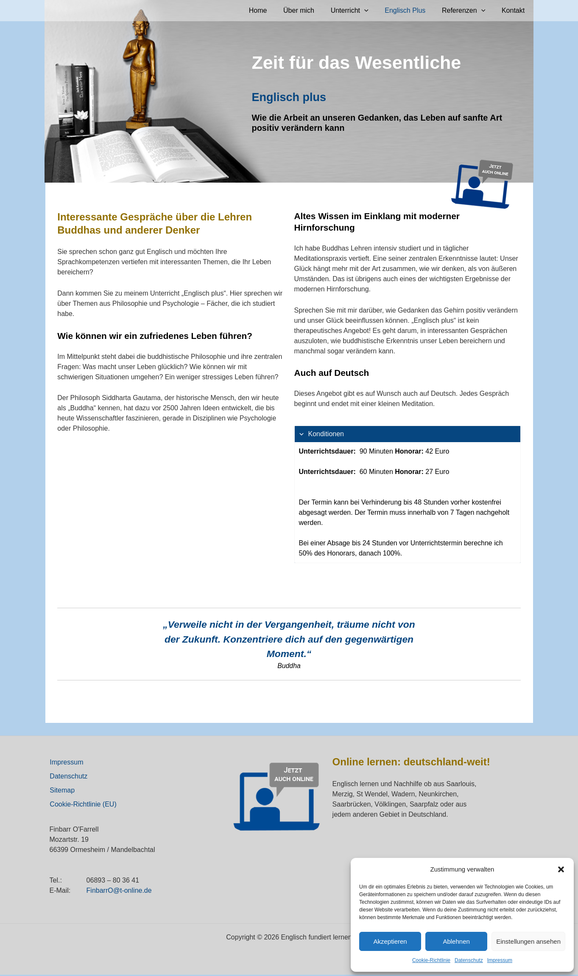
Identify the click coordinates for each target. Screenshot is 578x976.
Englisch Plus (412, 10)
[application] (374, 10)
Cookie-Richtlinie (431, 960)
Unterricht (359, 10)
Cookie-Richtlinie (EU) (83, 805)
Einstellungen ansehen (528, 941)
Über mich (311, 10)
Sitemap (62, 791)
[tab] (407, 494)
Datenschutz (469, 960)
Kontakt (514, 10)
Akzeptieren (390, 941)
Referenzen (467, 10)
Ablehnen (456, 941)
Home (273, 10)
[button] (561, 869)
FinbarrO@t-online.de (119, 891)
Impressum (499, 960)
